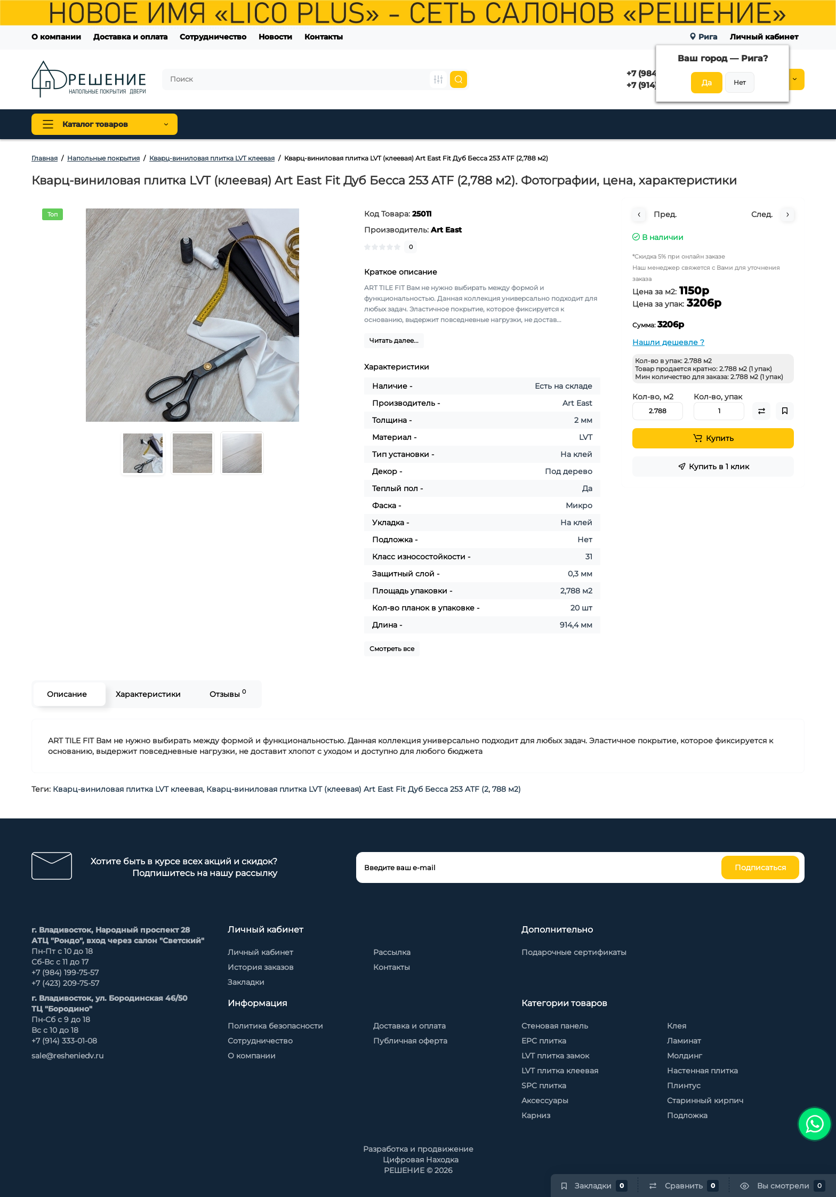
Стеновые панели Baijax (488, 124)
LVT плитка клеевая (559, 1070)
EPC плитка (543, 1041)
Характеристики (148, 694)
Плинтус (323, 124)
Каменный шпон (584, 124)
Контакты (323, 37)
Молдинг (684, 1056)
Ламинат (684, 1041)
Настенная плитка (702, 1070)
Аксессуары (544, 1100)
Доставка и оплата (130, 37)
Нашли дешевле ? (668, 342)
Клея (676, 1026)
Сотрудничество (213, 37)
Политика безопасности (275, 1026)
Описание (67, 694)
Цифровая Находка (421, 1159)
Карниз (535, 1115)
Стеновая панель (392, 124)
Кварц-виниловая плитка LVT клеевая (128, 789)
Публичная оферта (410, 1041)
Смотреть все (391, 649)
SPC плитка (543, 1085)
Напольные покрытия (241, 124)
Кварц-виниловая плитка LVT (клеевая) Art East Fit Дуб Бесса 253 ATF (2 (347, 789)
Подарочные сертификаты (573, 952)
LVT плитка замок (555, 1056)
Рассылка (392, 952)
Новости (275, 37)
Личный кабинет (764, 37)
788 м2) (506, 789)
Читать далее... (394, 340)
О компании (56, 37)
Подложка (687, 1115)
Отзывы (228, 693)
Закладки (246, 982)
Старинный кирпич (705, 1100)
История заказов (261, 967)
